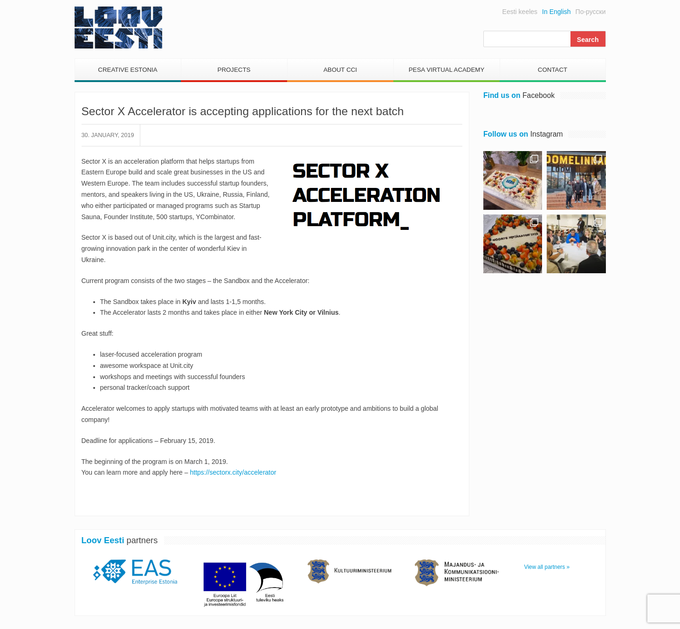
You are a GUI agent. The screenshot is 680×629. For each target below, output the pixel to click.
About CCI (340, 69)
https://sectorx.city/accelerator (232, 472)
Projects (234, 69)
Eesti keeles (519, 11)
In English (556, 11)
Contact (552, 69)
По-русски (591, 11)
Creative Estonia (127, 69)
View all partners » (547, 567)
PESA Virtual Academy (447, 69)
